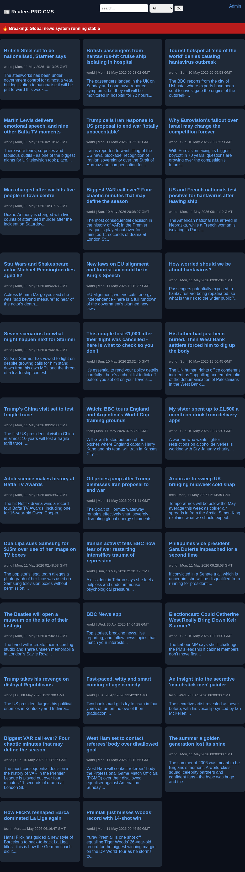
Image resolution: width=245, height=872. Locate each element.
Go (179, 8)
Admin (235, 6)
